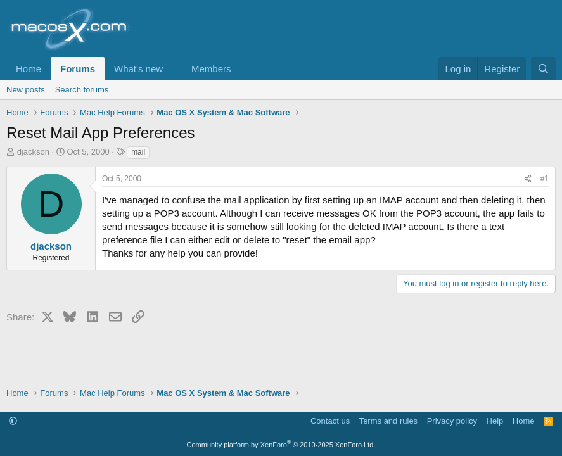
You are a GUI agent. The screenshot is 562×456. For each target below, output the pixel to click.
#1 (544, 178)
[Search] (543, 68)
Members (211, 68)
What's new (138, 68)
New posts (25, 89)
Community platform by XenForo (281, 444)
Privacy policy (452, 421)
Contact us (330, 421)
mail (138, 152)
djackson (33, 151)
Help (495, 421)
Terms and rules (388, 421)
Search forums (82, 89)
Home (28, 68)
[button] (173, 68)
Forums (77, 68)
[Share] (528, 179)
